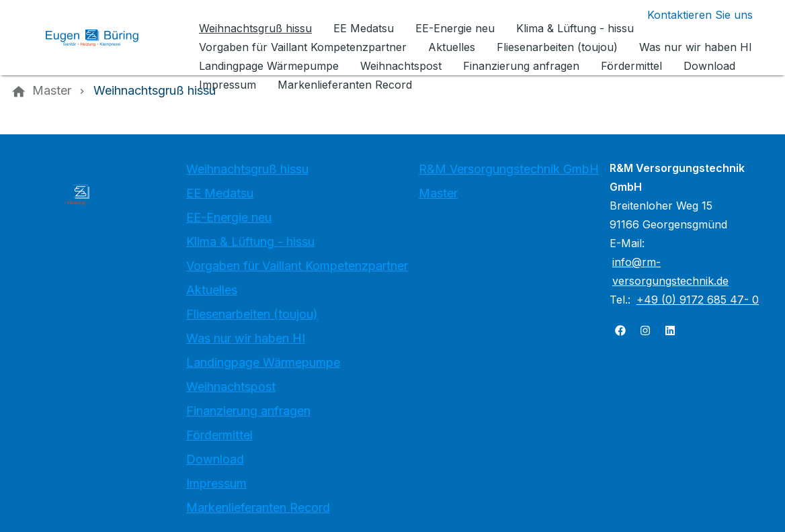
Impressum (216, 483)
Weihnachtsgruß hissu (247, 169)
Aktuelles (211, 290)
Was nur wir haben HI (245, 338)
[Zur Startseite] (102, 37)
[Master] (51, 90)
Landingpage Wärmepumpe (263, 362)
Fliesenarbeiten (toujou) (252, 314)
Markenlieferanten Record (258, 507)
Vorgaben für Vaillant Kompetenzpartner (297, 266)
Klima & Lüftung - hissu (250, 241)
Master (438, 193)
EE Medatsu (219, 193)
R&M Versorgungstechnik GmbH (509, 169)
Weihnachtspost (231, 387)
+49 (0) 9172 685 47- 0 (697, 299)
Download (215, 459)
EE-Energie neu (229, 217)
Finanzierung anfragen (248, 411)
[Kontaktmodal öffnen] (689, 14)
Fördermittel (219, 435)
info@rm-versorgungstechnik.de (670, 271)
